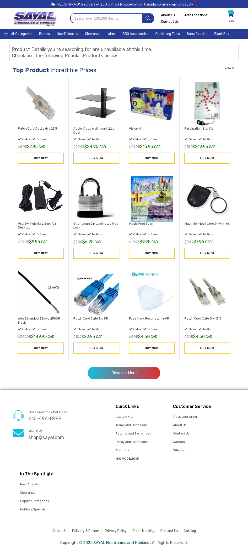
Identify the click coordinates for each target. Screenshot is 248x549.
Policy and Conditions (132, 441)
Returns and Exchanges (133, 433)
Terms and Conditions (132, 425)
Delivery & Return (85, 531)
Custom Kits (124, 416)
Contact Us (170, 21)
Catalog (190, 531)
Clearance (27, 492)
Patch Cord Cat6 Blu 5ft (90, 318)
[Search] (148, 18)
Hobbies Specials (32, 509)
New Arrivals (29, 484)
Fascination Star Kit (198, 128)
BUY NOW (41, 158)
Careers (179, 441)
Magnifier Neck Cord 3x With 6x (207, 223)
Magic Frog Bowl (141, 223)
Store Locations (195, 15)
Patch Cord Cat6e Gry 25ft (37, 128)
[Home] (18, 33)
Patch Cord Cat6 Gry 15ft (202, 318)
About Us (168, 15)
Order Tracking (143, 531)
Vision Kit (135, 128)
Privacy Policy (116, 531)
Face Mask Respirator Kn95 (149, 318)
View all (230, 67)
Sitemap (179, 450)
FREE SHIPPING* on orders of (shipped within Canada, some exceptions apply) (124, 4)
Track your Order (185, 416)
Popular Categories (34, 501)
